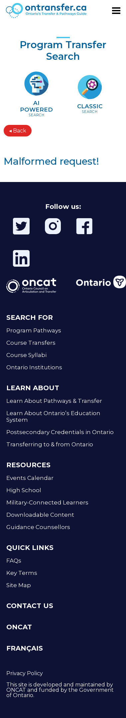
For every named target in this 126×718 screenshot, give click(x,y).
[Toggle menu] (116, 10)
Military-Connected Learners (47, 502)
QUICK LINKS (30, 548)
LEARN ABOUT (32, 388)
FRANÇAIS (24, 648)
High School (23, 490)
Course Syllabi (26, 355)
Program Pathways (33, 330)
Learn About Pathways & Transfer (54, 401)
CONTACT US (29, 606)
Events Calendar (30, 478)
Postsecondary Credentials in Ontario (60, 432)
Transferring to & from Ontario (49, 444)
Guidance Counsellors (38, 527)
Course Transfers (31, 342)
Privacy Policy (24, 673)
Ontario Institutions (34, 367)
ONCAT (19, 627)
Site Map (18, 585)
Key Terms (21, 573)
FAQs (13, 560)
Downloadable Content (40, 514)
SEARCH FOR (29, 317)
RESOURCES (28, 465)
